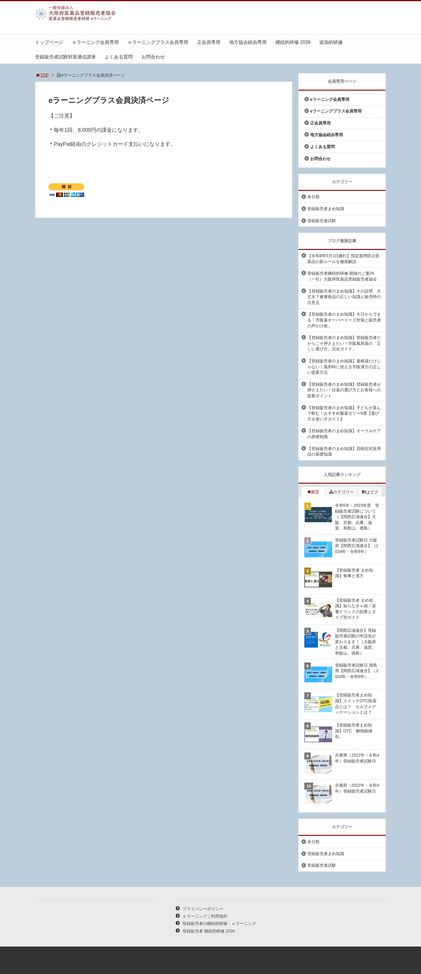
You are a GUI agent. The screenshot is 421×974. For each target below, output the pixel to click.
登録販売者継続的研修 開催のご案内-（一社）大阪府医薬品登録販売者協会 (342, 276)
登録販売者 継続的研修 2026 (208, 931)
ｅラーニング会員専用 (95, 42)
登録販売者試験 (321, 220)
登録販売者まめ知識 (325, 208)
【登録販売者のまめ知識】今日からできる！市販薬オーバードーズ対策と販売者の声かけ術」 (344, 320)
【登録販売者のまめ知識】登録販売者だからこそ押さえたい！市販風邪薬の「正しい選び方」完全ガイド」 (344, 343)
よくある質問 (119, 56)
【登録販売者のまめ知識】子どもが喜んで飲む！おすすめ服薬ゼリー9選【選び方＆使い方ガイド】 (344, 413)
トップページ (49, 42)
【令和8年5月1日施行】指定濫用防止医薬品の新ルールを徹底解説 (343, 258)
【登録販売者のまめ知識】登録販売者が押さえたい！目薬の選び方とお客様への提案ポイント (344, 390)
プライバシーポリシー (202, 908)
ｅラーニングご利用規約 (204, 916)
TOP (42, 75)
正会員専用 (208, 42)
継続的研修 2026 (292, 42)
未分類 (313, 196)
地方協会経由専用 (248, 42)
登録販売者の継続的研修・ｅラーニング (219, 923)
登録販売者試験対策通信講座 (65, 56)
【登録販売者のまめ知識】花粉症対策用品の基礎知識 (344, 451)
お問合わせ (153, 56)
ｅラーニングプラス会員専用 (157, 42)
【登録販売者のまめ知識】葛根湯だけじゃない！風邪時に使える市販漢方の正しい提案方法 (344, 367)
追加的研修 (331, 42)
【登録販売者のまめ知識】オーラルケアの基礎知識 (344, 433)
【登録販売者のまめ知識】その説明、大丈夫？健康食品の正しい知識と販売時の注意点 (344, 297)
